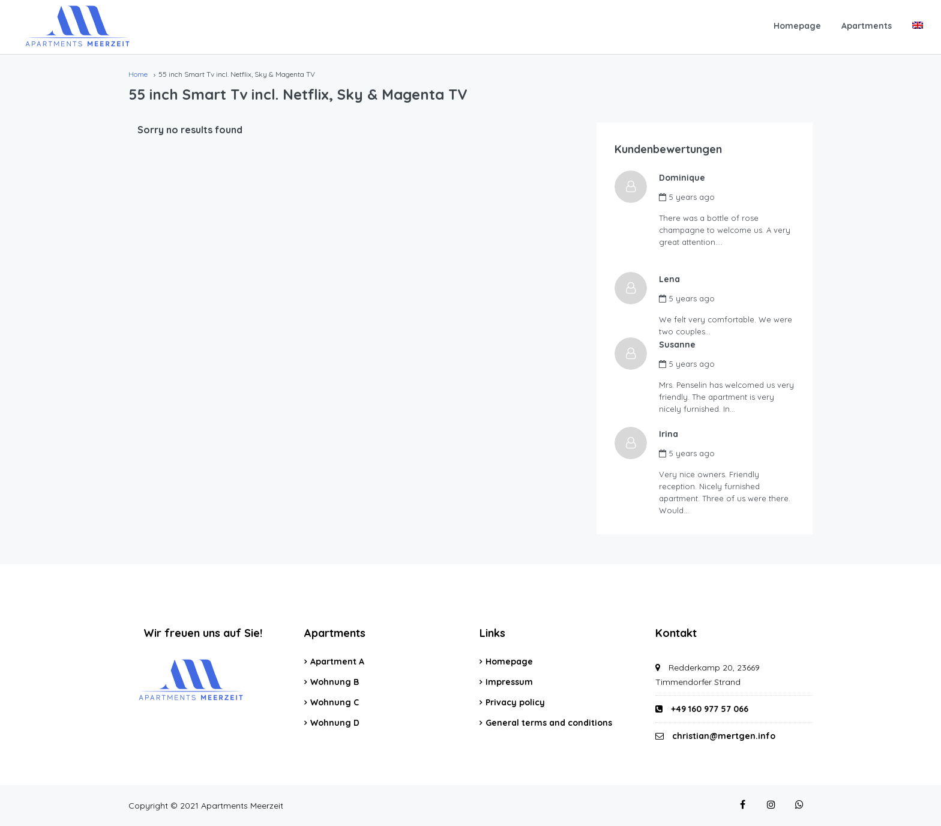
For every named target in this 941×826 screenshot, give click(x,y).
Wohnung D (334, 722)
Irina (672, 434)
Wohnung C (334, 702)
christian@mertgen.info (723, 736)
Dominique (686, 177)
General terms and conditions (549, 722)
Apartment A (337, 661)
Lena (673, 279)
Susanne (681, 344)
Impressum (509, 682)
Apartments (866, 25)
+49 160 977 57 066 (701, 709)
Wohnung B (334, 682)
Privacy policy (515, 702)
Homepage (797, 25)
